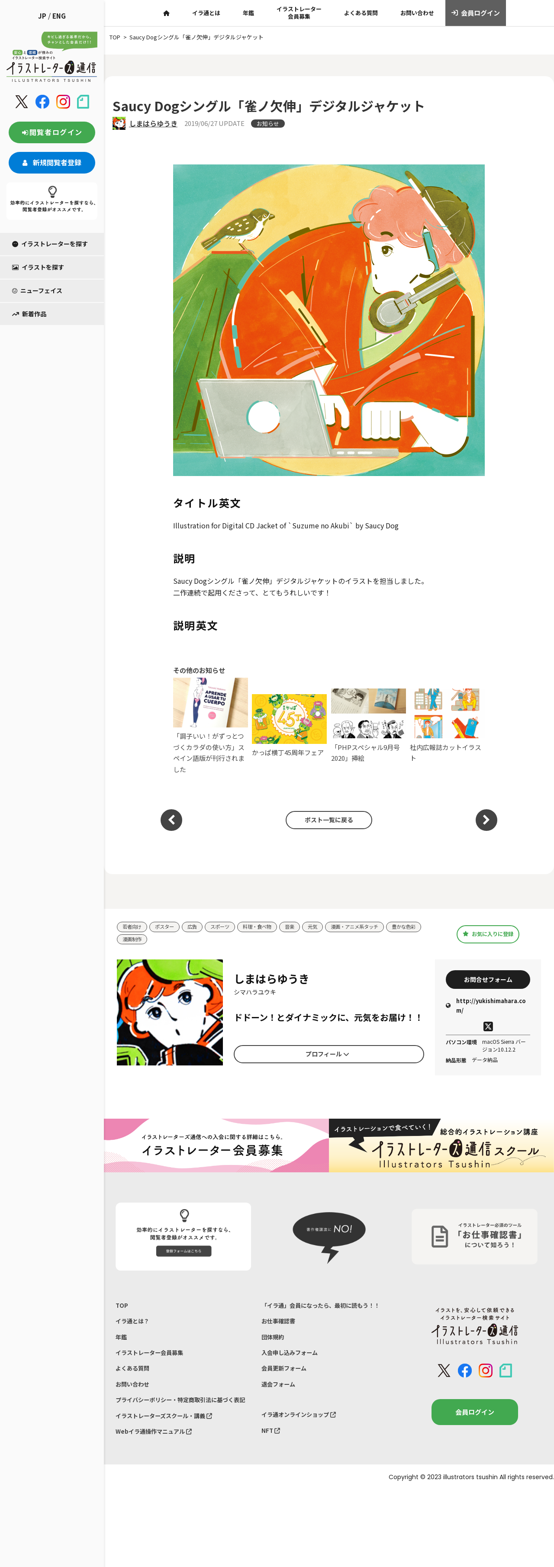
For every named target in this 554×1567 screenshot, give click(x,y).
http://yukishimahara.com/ (486, 1010)
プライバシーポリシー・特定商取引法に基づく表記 (180, 1424)
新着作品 (29, 313)
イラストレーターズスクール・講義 (171, 1447)
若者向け (133, 927)
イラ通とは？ (135, 1328)
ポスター (169, 927)
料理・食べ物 (272, 927)
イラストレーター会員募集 (299, 12)
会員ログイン (475, 13)
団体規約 (274, 1357)
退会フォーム (280, 1411)
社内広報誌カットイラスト (447, 726)
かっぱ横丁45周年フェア (289, 725)
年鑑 (248, 13)
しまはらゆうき (153, 123)
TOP (122, 1311)
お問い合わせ (417, 13)
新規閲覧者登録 (52, 162)
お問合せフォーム (488, 982)
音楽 (307, 927)
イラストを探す (38, 267)
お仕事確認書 (280, 1340)
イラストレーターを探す (50, 243)
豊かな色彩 (136, 940)
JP (42, 15)
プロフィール (327, 1057)
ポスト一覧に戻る (324, 820)
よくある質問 (361, 13)
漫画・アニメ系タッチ (379, 927)
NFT (271, 1462)
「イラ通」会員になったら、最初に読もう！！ (319, 1316)
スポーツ (230, 927)
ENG (59, 15)
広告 (200, 927)
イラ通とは (206, 13)
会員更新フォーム (287, 1393)
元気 (332, 927)
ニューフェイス (37, 290)
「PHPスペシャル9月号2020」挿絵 (368, 726)
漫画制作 (175, 940)
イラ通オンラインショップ (304, 1444)
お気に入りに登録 (488, 934)
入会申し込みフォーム (293, 1375)
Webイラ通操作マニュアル (159, 1465)
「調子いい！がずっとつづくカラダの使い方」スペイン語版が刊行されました (210, 726)
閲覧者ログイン (52, 132)
